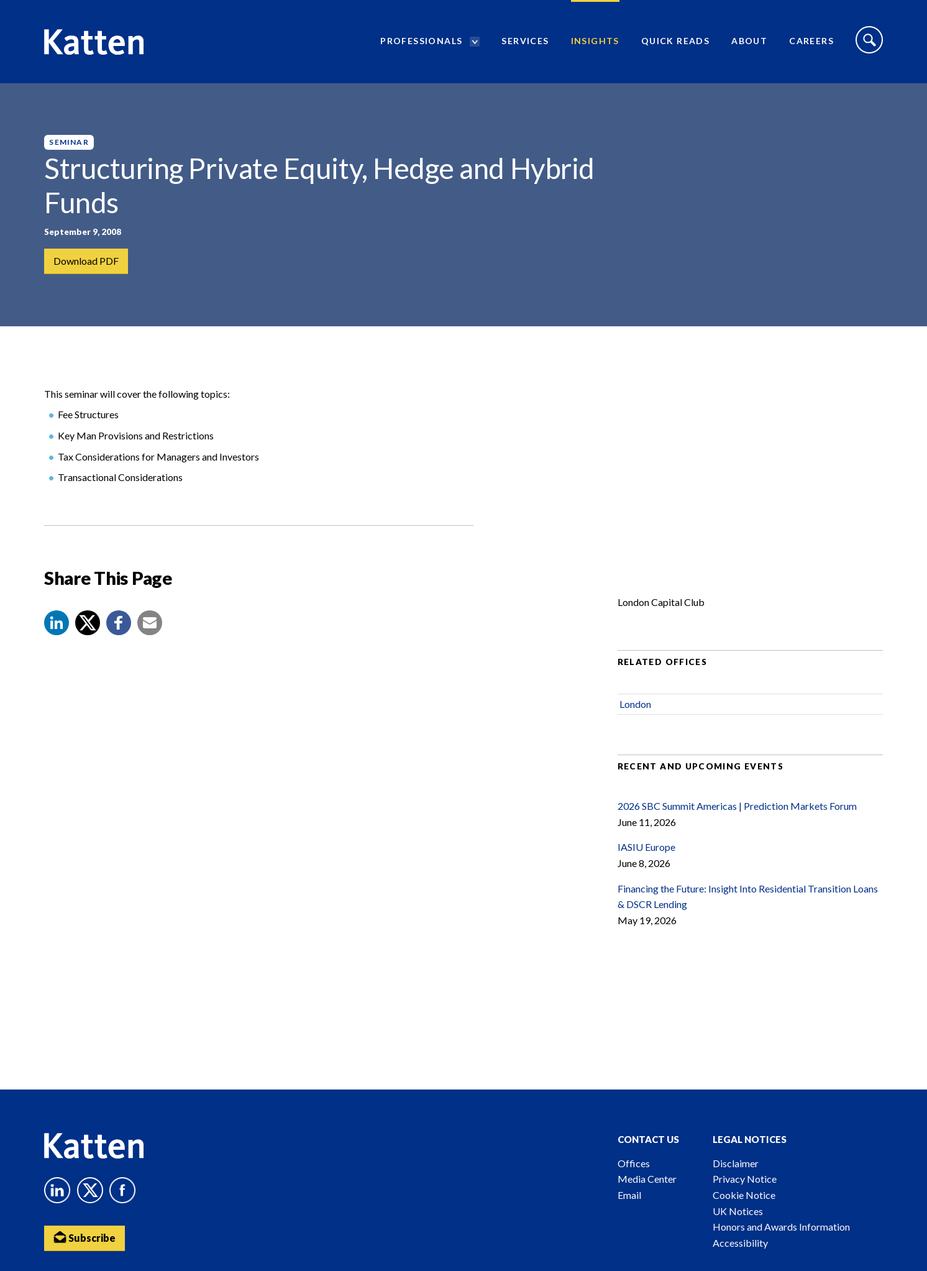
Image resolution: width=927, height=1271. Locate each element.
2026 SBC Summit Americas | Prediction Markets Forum (737, 806)
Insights (595, 40)
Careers (811, 40)
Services (525, 40)
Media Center (647, 1179)
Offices (634, 1163)
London (635, 704)
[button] (56, 622)
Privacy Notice (745, 1179)
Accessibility (740, 1243)
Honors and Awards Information (781, 1226)
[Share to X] (87, 622)
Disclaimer (736, 1163)
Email (629, 1195)
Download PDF (86, 261)
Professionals (421, 40)
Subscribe (84, 1237)
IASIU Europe (646, 847)
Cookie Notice (744, 1195)
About (749, 40)
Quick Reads (675, 40)
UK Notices (738, 1211)
